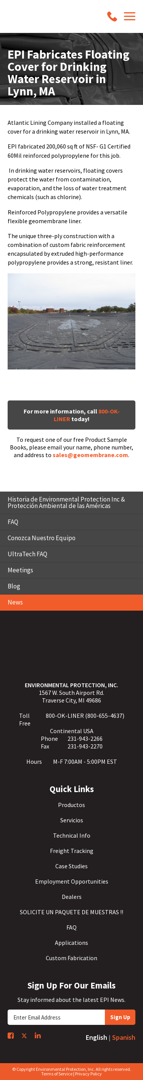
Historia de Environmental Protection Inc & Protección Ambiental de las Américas (66, 502)
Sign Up (120, 1017)
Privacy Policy (88, 1074)
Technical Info (71, 835)
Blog (14, 586)
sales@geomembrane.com (90, 455)
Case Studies (71, 866)
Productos (71, 805)
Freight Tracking (71, 851)
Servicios (71, 820)
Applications (71, 942)
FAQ (13, 522)
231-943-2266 (85, 738)
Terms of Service (56, 1074)
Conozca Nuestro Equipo (42, 538)
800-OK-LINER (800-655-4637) (85, 715)
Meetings (20, 570)
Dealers (72, 896)
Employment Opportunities (71, 881)
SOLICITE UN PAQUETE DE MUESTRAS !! (71, 912)
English (96, 1037)
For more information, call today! (72, 415)
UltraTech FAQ (27, 554)
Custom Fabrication (71, 958)
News (15, 602)
